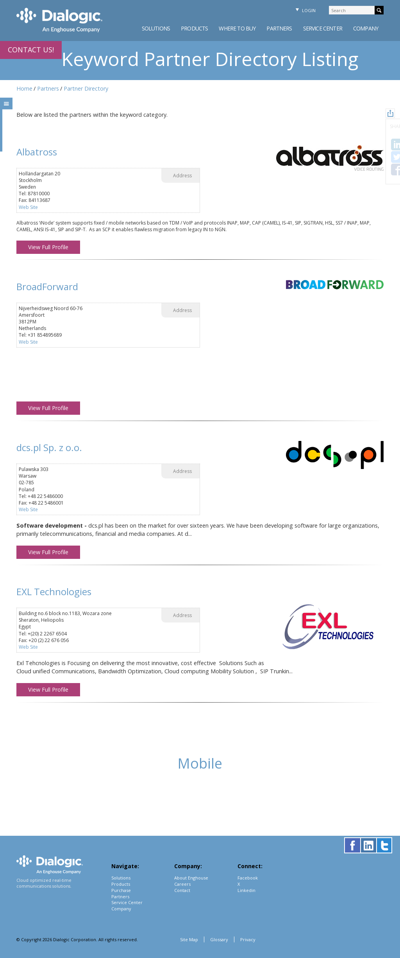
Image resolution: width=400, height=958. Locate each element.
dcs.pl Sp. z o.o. (49, 447)
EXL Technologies (53, 591)
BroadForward (47, 286)
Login (305, 10)
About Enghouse (191, 878)
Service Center (322, 28)
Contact (182, 890)
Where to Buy (237, 28)
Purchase (121, 890)
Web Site (28, 207)
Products (194, 28)
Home (24, 88)
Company (365, 28)
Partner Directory (86, 88)
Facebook (248, 878)
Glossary (219, 939)
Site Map (189, 939)
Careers (182, 884)
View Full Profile (48, 247)
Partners (279, 28)
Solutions (156, 28)
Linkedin (246, 890)
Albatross (36, 151)
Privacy (247, 939)
